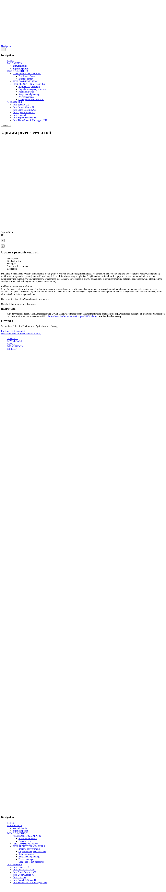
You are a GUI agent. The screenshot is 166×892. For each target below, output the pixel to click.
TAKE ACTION (14, 63)
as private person (20, 68)
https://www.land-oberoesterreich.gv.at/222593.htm (72, 316)
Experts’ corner (26, 79)
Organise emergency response (32, 89)
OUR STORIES (14, 102)
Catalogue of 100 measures (31, 99)
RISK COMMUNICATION (25, 81)
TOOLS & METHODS (17, 71)
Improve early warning (29, 86)
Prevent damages (26, 97)
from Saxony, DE (21, 104)
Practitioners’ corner (28, 76)
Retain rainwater (26, 91)
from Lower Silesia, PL (23, 107)
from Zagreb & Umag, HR (25, 117)
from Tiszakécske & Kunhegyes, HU (30, 120)
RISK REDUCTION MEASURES (29, 84)
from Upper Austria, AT (24, 112)
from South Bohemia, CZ (24, 110)
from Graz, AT (19, 115)
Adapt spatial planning (29, 94)
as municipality (20, 66)
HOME (10, 60)
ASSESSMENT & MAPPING (27, 73)
